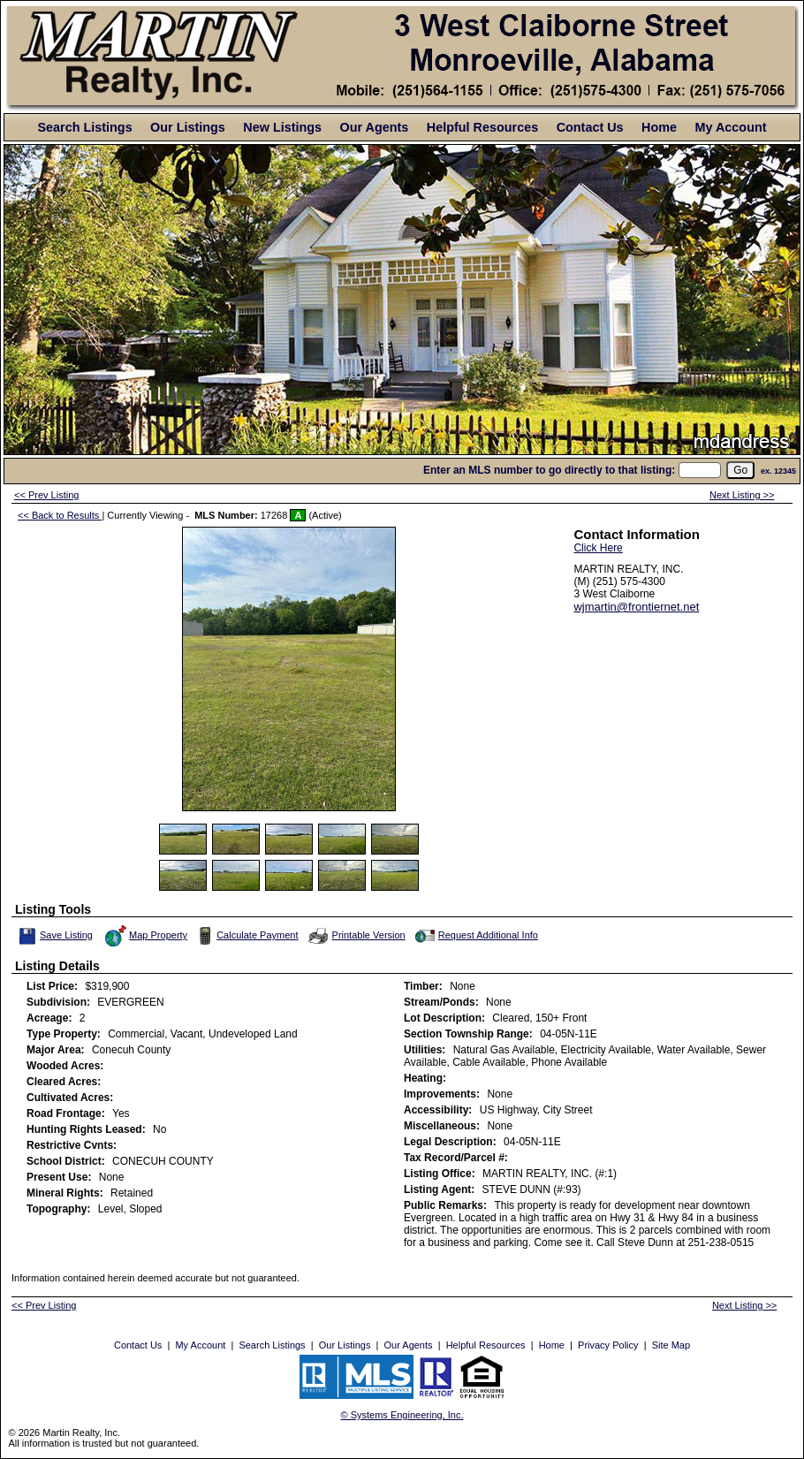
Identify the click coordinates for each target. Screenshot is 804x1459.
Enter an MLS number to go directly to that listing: (549, 470)
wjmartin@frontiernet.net (636, 606)
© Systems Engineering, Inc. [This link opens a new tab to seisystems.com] (402, 1415)
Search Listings (84, 127)
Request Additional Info (475, 935)
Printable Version (356, 936)
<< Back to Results (60, 515)
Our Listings (187, 127)
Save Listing (56, 935)
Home (659, 127)
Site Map (671, 1345)
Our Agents (374, 127)
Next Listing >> (741, 495)
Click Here (597, 548)
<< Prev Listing (46, 495)
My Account (730, 127)
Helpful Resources (482, 127)
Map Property (145, 935)
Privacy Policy (608, 1345)
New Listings (282, 127)
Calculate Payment (245, 935)
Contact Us (590, 127)
